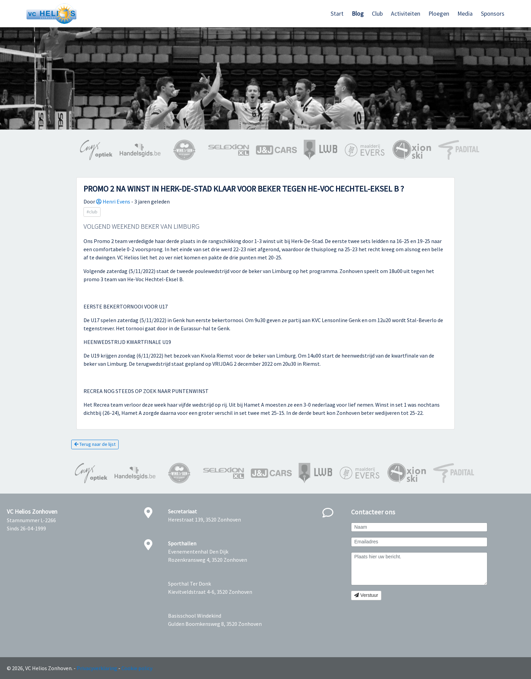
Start (337, 13)
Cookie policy (136, 668)
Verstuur (366, 595)
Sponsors (492, 13)
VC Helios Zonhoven (32, 511)
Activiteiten (405, 13)
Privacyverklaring (97, 668)
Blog (358, 13)
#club (92, 212)
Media (465, 13)
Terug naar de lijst (95, 444)
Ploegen (438, 13)
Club (377, 13)
